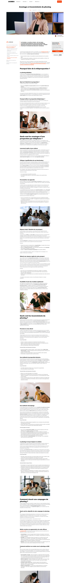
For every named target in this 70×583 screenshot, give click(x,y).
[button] (19, 1)
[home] (11, 1)
